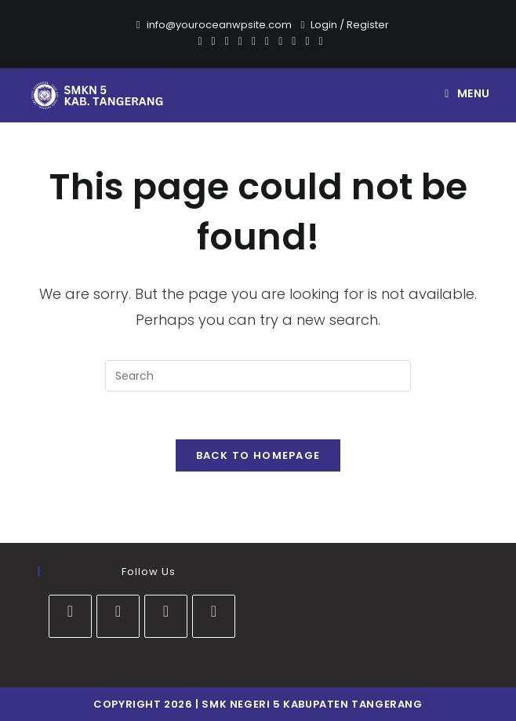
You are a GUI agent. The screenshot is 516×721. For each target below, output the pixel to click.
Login (324, 24)
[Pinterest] (227, 41)
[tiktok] (213, 616)
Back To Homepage (258, 455)
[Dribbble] (240, 41)
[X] (199, 41)
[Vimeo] (293, 41)
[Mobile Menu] (467, 93)
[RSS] (318, 41)
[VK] (253, 41)
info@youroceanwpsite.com (219, 24)
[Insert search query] (258, 375)
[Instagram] (267, 41)
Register (368, 24)
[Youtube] (280, 41)
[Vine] (307, 41)
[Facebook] (213, 41)
